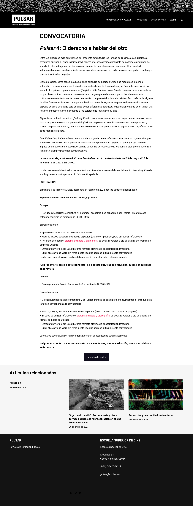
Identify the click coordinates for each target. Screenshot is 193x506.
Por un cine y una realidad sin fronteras (150, 415)
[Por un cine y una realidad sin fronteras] (155, 394)
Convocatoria (158, 20)
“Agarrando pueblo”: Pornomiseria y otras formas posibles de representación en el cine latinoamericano (95, 419)
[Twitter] (183, 6)
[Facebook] (178, 6)
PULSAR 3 (15, 383)
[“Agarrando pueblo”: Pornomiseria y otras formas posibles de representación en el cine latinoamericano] (96, 394)
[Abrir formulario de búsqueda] (182, 20)
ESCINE (173, 20)
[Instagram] (187, 6)
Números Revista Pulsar (120, 20)
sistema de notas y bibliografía (81, 240)
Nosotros (142, 20)
